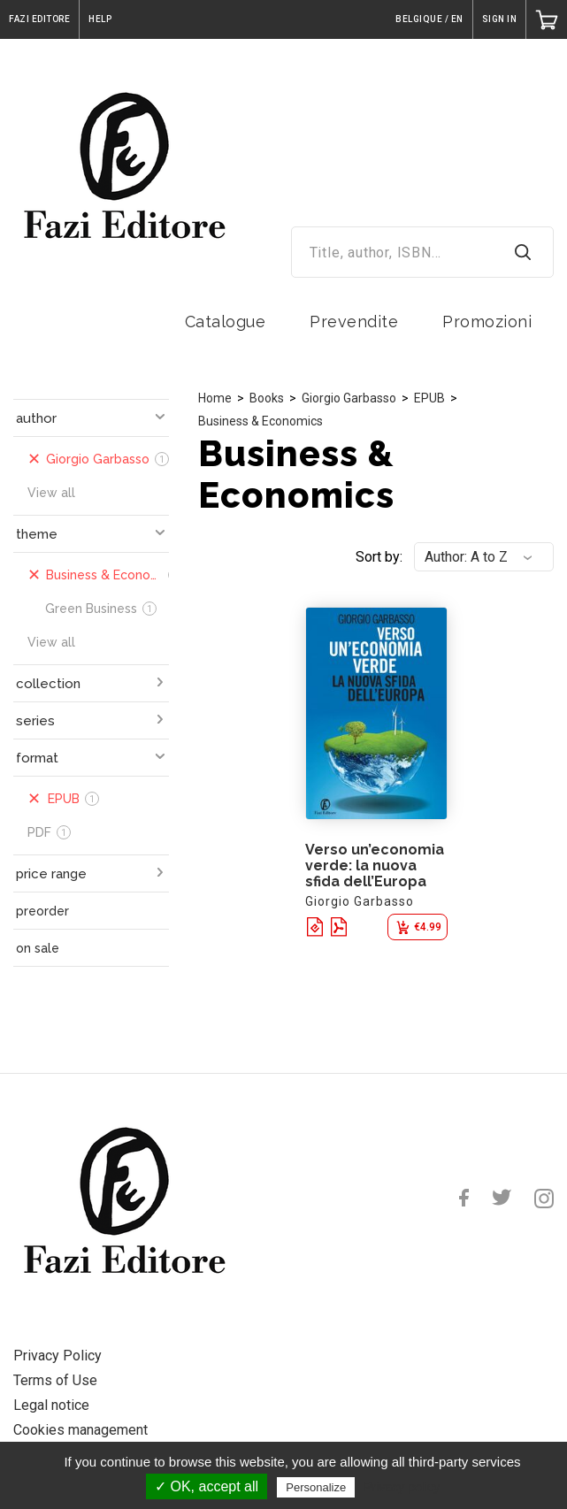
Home (215, 398)
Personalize (316, 1487)
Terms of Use (55, 1380)
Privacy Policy (57, 1355)
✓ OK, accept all (206, 1486)
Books (266, 398)
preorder (42, 911)
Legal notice (51, 1405)
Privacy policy (402, 1487)
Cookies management (80, 1429)
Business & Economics (260, 421)
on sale (37, 948)
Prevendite (354, 321)
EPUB (429, 398)
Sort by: (379, 556)
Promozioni (487, 321)
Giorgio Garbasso (349, 398)
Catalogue (225, 321)
